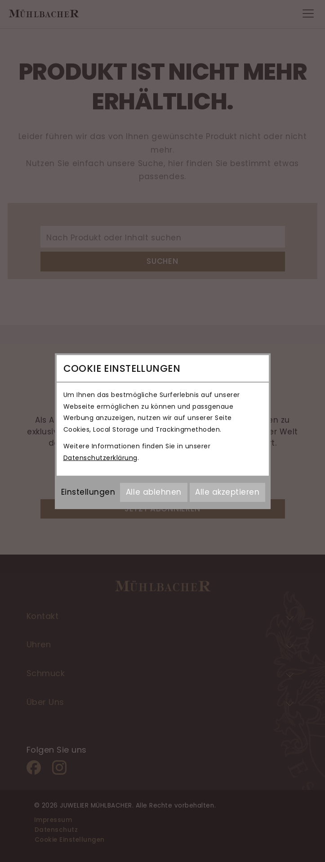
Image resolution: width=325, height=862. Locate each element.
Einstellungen (88, 492)
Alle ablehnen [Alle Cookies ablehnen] (154, 492)
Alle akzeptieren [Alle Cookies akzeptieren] (227, 492)
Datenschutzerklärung (100, 457)
